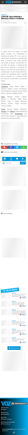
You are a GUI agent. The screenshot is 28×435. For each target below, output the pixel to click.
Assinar (23, 163)
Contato (4, 417)
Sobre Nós (4, 407)
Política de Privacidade (8, 422)
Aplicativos (4, 412)
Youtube (17, 158)
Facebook (4, 158)
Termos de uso (5, 424)
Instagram (11, 158)
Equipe (3, 409)
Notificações (5, 414)
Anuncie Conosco (6, 419)
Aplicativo (23, 158)
